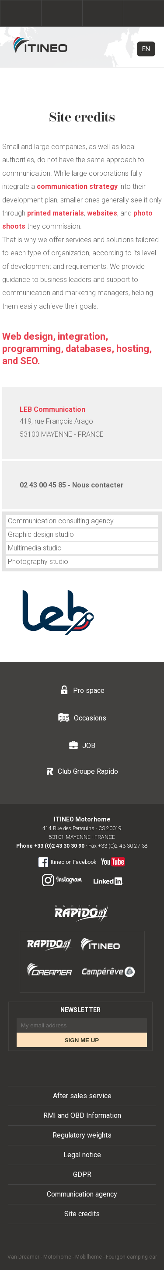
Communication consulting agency (61, 521)
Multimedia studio (35, 548)
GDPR (82, 1174)
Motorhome (57, 1257)
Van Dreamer (23, 1257)
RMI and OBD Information (82, 1115)
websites (102, 213)
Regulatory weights (82, 1135)
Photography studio (38, 561)
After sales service (82, 1096)
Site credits (82, 1214)
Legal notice (82, 1155)
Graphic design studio (41, 534)
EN (146, 49)
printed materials (55, 213)
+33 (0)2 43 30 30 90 (59, 846)
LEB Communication (52, 409)
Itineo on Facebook (67, 861)
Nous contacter (98, 485)
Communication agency (82, 1194)
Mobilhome (88, 1257)
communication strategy (77, 186)
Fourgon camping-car (131, 1257)
